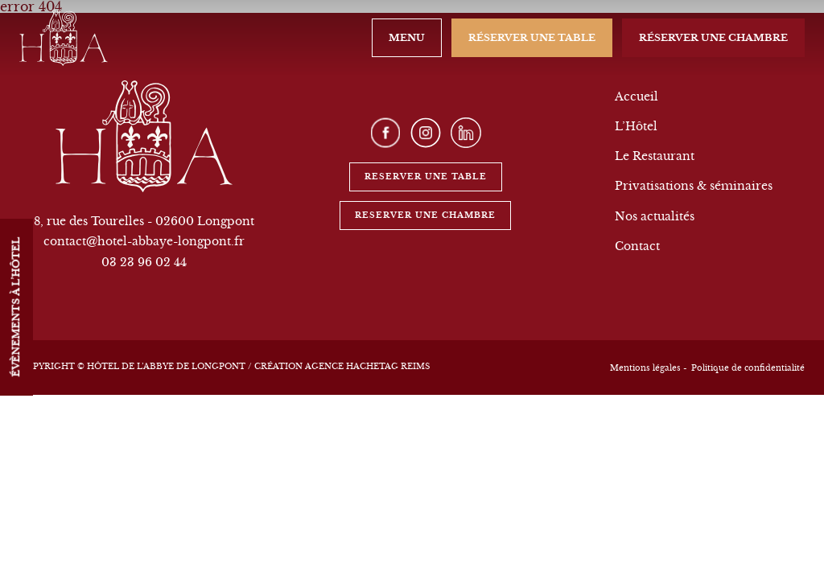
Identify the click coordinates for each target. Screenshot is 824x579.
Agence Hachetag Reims (367, 366)
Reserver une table (426, 176)
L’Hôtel (636, 126)
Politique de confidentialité (748, 368)
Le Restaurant (654, 156)
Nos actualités (654, 216)
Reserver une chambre (425, 215)
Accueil (636, 96)
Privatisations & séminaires (693, 186)
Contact (637, 246)
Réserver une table (531, 37)
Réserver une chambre (713, 37)
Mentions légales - (648, 368)
